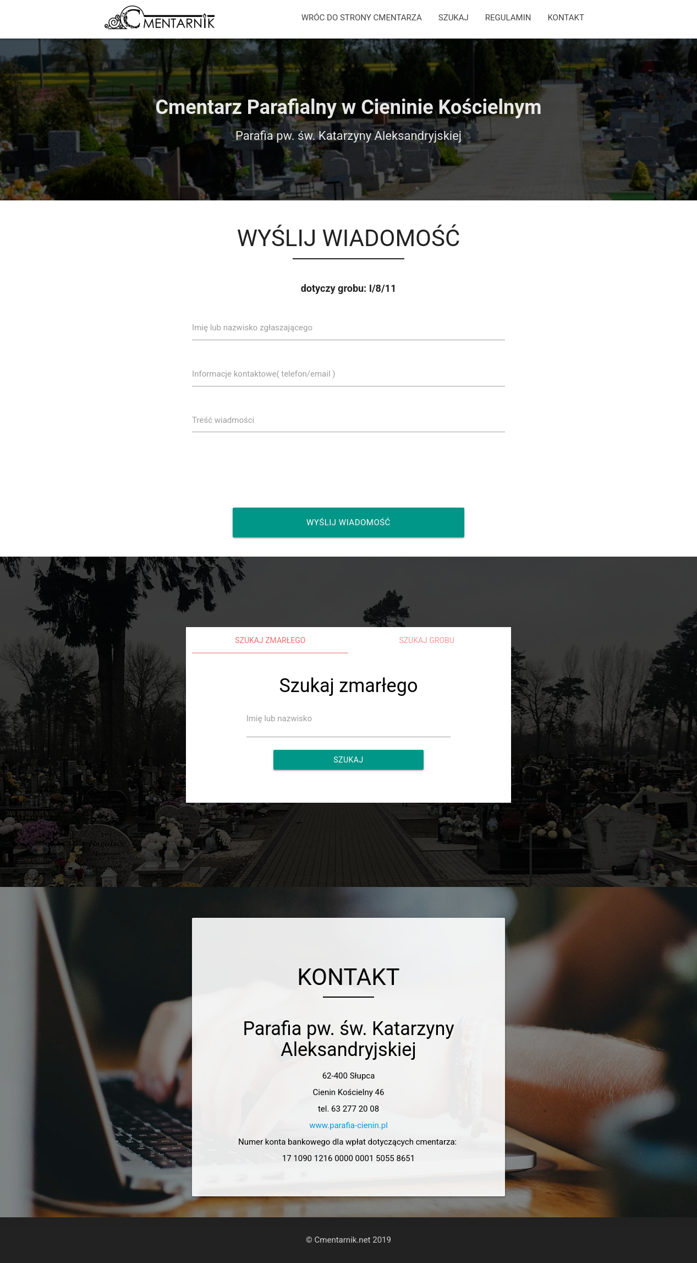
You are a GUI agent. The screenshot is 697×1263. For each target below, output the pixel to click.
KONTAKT (565, 18)
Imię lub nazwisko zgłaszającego (252, 328)
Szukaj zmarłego (270, 640)
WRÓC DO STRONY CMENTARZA (361, 18)
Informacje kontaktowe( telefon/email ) (263, 374)
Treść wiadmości (223, 420)
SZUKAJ (453, 18)
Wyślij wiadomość (348, 522)
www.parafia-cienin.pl (348, 1125)
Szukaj (348, 759)
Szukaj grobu (426, 640)
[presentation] (280, 469)
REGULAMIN (508, 18)
